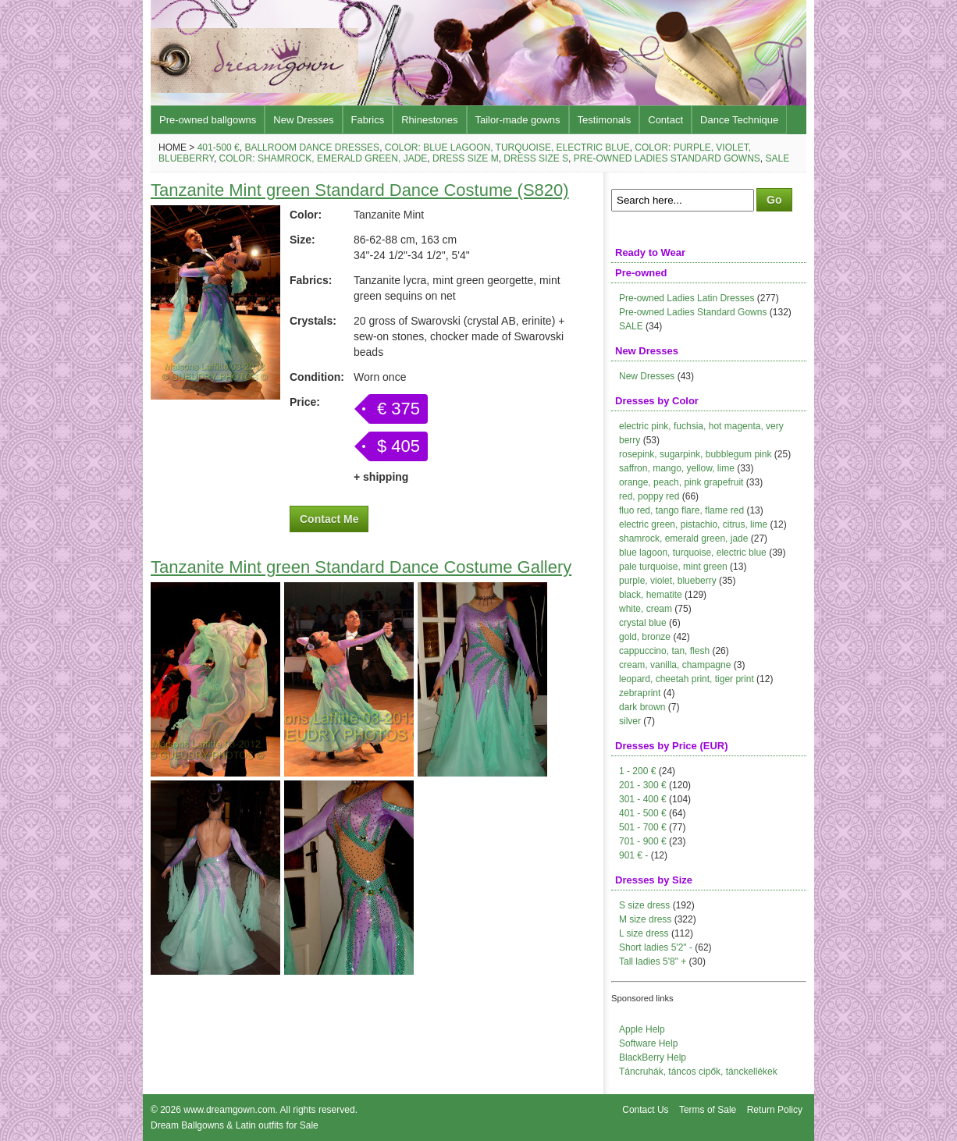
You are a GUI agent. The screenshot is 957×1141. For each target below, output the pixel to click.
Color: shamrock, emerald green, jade (323, 158)
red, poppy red (649, 496)
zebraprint (639, 693)
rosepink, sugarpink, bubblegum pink (695, 454)
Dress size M (465, 158)
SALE (631, 326)
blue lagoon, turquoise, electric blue (693, 552)
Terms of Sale (707, 1109)
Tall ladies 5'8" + (652, 961)
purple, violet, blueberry (668, 580)
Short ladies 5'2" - (655, 947)
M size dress (645, 919)
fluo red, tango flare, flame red (681, 510)
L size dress (644, 933)
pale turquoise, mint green (673, 566)
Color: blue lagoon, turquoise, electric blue (507, 147)
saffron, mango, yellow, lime (677, 468)
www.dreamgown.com (229, 1109)
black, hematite (650, 594)
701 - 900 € (643, 841)
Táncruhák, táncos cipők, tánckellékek (698, 1071)
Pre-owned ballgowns (207, 120)
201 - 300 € (643, 785)
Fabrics (368, 120)
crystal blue (643, 622)
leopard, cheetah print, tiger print (686, 679)
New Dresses (303, 120)
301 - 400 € (643, 799)
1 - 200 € (637, 771)
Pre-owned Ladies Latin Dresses (686, 298)
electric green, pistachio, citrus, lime (693, 524)
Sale (778, 158)
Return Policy (774, 1109)
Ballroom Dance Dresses (311, 147)
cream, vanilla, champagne (675, 664)
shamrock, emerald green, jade (683, 538)
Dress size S (535, 158)
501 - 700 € (643, 827)
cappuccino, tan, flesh (664, 650)
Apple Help (642, 1029)
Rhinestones (429, 120)
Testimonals (604, 120)
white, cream (645, 608)
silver (630, 721)
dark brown (642, 707)
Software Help (648, 1043)
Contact (665, 120)
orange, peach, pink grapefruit (681, 482)
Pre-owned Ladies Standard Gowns (667, 158)
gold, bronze (645, 636)
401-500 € (218, 147)
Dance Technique (739, 120)
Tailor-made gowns (517, 120)
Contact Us (645, 1109)
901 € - (633, 855)
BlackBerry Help (652, 1057)
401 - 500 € (643, 813)
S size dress (644, 905)
